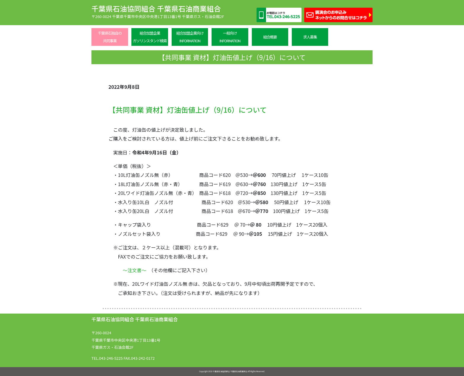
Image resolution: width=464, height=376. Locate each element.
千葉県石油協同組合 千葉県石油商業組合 (156, 8)
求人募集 (310, 37)
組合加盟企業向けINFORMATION (189, 36)
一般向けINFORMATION (229, 36)
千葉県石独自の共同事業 (110, 36)
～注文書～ (134, 270)
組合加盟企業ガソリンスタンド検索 (150, 36)
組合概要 (270, 37)
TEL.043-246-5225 (107, 358)
